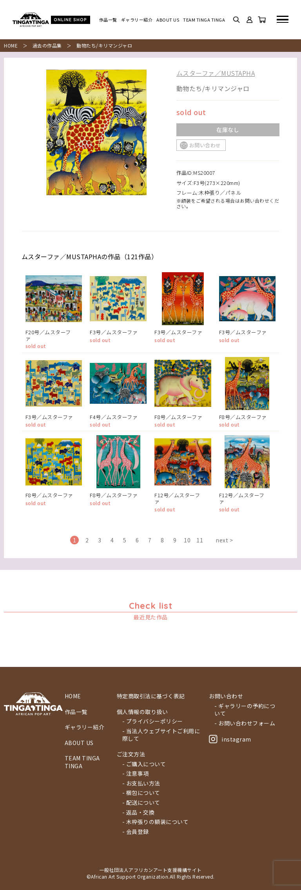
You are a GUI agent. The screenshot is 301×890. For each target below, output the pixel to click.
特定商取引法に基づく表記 (151, 696)
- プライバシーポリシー (152, 721)
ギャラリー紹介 (137, 20)
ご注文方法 (131, 754)
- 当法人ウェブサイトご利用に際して (161, 735)
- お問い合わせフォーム (244, 723)
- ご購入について (144, 764)
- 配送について (141, 802)
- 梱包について (141, 793)
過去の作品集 (47, 45)
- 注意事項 (135, 773)
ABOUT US (167, 20)
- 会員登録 (135, 831)
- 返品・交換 (138, 812)
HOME (11, 45)
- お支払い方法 (141, 783)
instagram (230, 739)
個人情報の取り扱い (142, 712)
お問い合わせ (205, 145)
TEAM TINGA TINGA (204, 20)
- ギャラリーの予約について (244, 710)
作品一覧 (108, 20)
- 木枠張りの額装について (155, 822)
